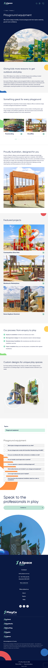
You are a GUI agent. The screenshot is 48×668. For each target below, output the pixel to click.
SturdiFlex (30, 134)
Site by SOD (24, 666)
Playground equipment (12, 430)
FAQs (24, 599)
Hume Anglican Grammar (12, 314)
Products (11, 10)
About (24, 593)
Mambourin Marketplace (11, 283)
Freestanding (9, 134)
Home (6, 10)
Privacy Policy (18, 664)
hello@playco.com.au (24, 573)
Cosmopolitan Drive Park (11, 253)
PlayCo (24, 596)
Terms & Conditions (28, 664)
